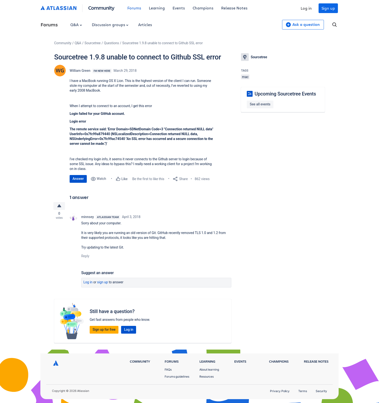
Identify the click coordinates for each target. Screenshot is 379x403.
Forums (134, 7)
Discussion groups (110, 24)
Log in (306, 8)
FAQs (168, 369)
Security (321, 391)
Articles (145, 24)
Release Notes (234, 7)
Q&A (76, 24)
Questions (111, 43)
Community (101, 7)
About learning (209, 369)
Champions (203, 7)
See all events (260, 104)
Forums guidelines (177, 376)
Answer (78, 179)
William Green (80, 71)
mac (245, 77)
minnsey (87, 218)
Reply (85, 257)
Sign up (328, 8)
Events (179, 7)
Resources (206, 376)
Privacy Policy (280, 391)
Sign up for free (104, 330)
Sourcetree (93, 43)
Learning (157, 7)
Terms (302, 391)
